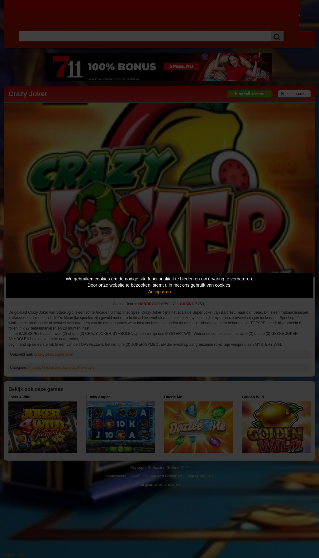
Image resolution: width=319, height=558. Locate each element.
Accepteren (159, 291)
